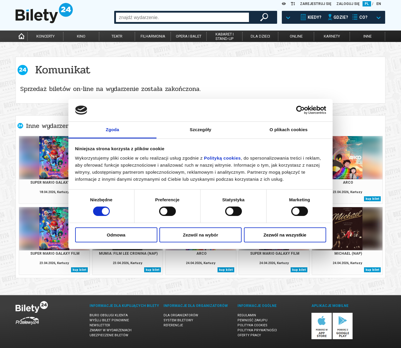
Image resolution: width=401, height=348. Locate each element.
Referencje (173, 325)
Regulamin (246, 315)
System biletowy (178, 320)
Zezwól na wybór (200, 234)
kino (81, 36)
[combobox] (182, 17)
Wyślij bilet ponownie (109, 320)
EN (378, 4)
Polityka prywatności (257, 330)
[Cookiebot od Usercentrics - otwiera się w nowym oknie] (300, 110)
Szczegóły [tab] (200, 129)
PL (367, 4)
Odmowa (116, 234)
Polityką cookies (222, 158)
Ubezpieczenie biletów (109, 335)
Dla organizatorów (181, 315)
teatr (117, 36)
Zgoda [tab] (112, 129)
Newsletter (100, 325)
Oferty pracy (249, 335)
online (296, 36)
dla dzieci (260, 36)
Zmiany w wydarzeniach (111, 330)
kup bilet (372, 199)
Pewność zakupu (252, 320)
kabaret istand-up (224, 36)
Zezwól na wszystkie (285, 234)
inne (367, 36)
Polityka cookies (252, 325)
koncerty (45, 36)
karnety (332, 36)
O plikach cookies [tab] (288, 129)
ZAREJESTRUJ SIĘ (315, 4)
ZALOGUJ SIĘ (348, 4)
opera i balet (188, 36)
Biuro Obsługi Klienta (109, 315)
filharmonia (153, 36)
